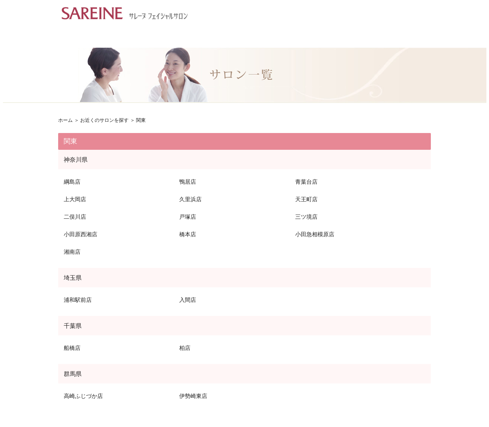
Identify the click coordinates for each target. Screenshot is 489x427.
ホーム (65, 120)
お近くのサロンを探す (104, 120)
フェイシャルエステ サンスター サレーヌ (124, 13)
